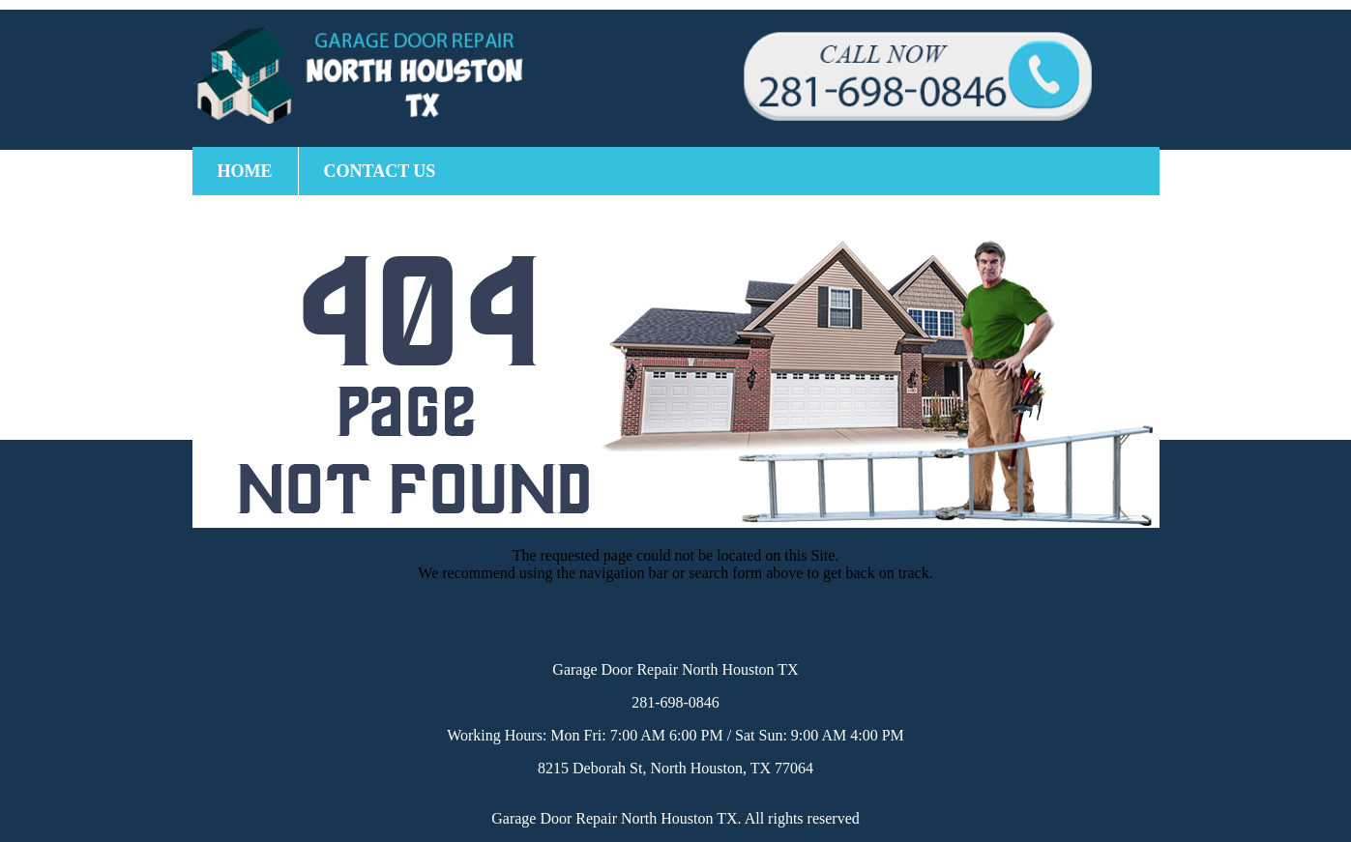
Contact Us (380, 171)
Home (245, 171)
